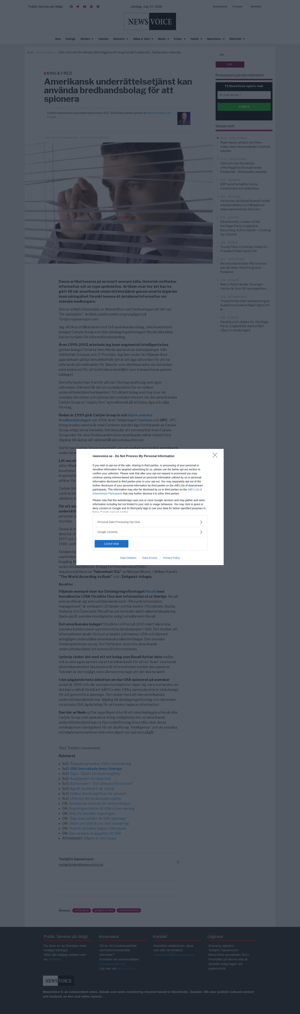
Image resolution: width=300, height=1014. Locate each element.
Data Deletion (128, 558)
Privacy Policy (171, 558)
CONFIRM (112, 543)
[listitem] (150, 522)
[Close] (216, 456)
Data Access (149, 558)
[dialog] (150, 507)
